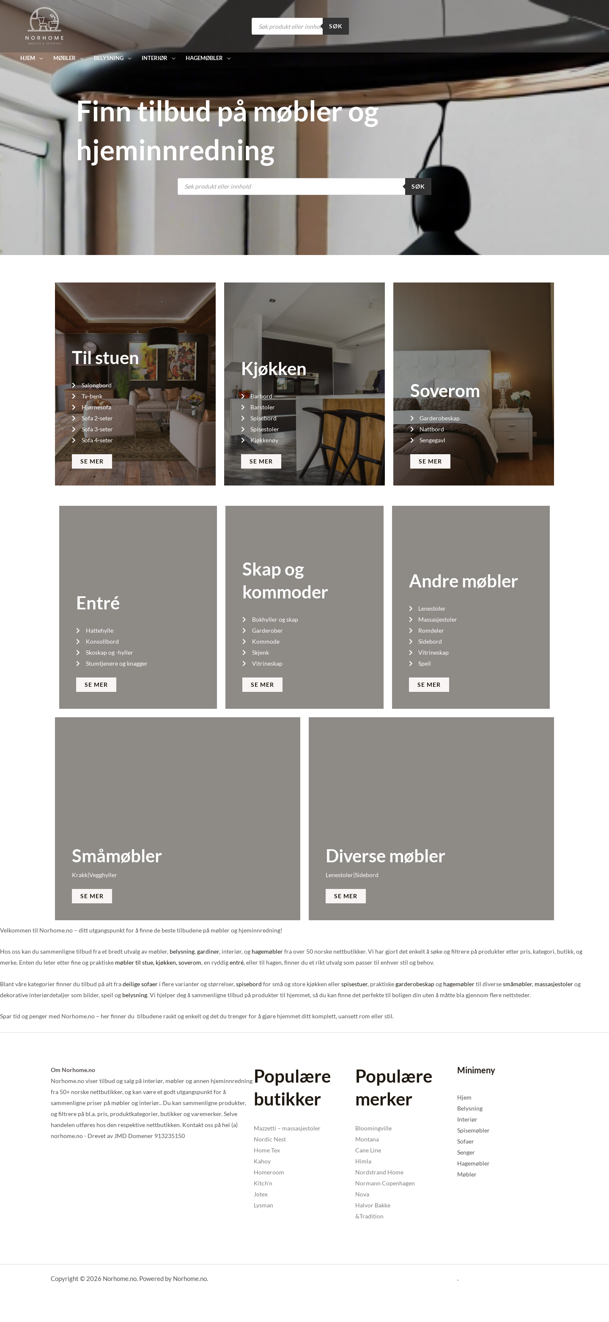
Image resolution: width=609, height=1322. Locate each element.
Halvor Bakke (372, 1205)
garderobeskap (414, 983)
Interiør (467, 1119)
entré (237, 962)
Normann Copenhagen (385, 1183)
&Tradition (369, 1216)
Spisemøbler (473, 1130)
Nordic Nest (270, 1139)
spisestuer (354, 983)
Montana (367, 1139)
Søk (336, 26)
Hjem (464, 1097)
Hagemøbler (473, 1163)
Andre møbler (463, 580)
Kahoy (262, 1161)
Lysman (263, 1205)
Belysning (470, 1108)
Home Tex (267, 1150)
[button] (31, 58)
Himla (363, 1161)
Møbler (467, 1174)
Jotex (261, 1194)
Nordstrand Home (379, 1172)
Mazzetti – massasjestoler (287, 1128)
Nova (362, 1194)
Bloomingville (373, 1128)
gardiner (208, 951)
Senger (466, 1152)
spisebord (249, 983)
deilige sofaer (140, 983)
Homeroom (269, 1172)
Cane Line (368, 1150)
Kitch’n (263, 1183)
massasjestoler (554, 983)
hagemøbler (267, 951)
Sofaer (465, 1141)
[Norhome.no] (44, 25)
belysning (182, 951)
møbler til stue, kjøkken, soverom (158, 962)
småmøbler (517, 983)
